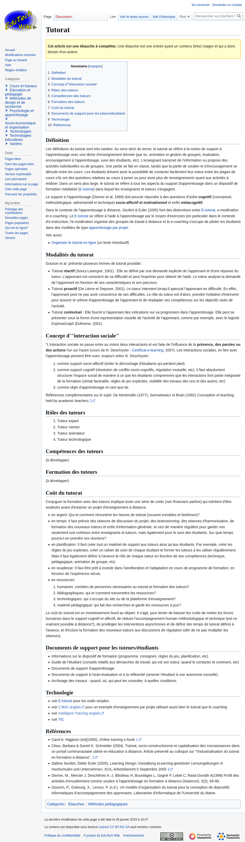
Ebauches (76, 804)
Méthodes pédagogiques (108, 804)
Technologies (20, 131)
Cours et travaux (23, 86)
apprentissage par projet (108, 228)
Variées (16, 144)
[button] (7, 85)
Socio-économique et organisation (20, 125)
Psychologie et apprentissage (19, 113)
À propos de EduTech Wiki (101, 835)
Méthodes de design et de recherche (18, 102)
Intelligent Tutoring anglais (79, 713)
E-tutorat (86, 189)
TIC (61, 719)
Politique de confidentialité (62, 835)
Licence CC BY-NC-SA (114, 827)
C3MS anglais (69, 707)
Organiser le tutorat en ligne (73, 242)
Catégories (56, 804)
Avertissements (133, 835)
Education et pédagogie (17, 92)
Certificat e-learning (147, 350)
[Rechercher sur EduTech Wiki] (218, 16)
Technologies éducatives (18, 137)
